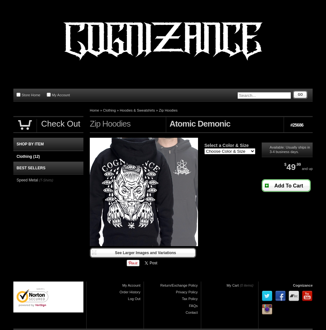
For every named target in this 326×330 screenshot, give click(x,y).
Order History (130, 292)
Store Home (28, 95)
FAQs (193, 306)
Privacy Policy (187, 292)
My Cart (233, 285)
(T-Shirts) (46, 180)
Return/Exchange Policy (179, 285)
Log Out (134, 299)
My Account (58, 95)
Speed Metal (27, 180)
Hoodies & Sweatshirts (137, 110)
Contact (192, 312)
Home (94, 110)
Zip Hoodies (168, 110)
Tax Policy (190, 299)
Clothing (109, 110)
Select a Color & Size (226, 145)
